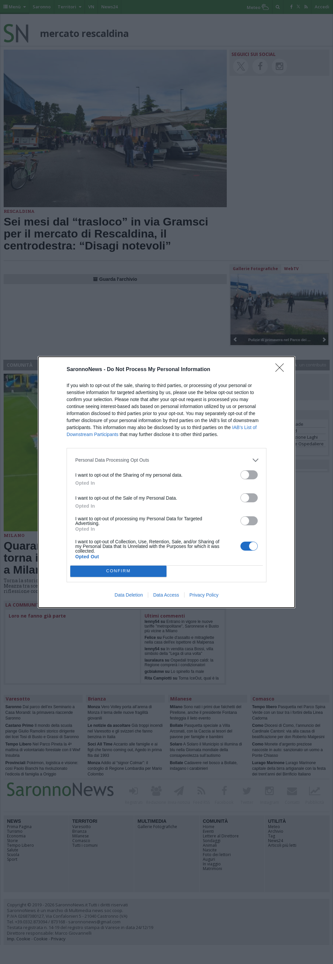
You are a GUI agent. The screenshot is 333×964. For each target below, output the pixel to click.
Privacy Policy (203, 595)
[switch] (249, 474)
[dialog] (166, 482)
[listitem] (166, 460)
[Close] (281, 369)
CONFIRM (118, 571)
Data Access (166, 595)
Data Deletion (129, 595)
